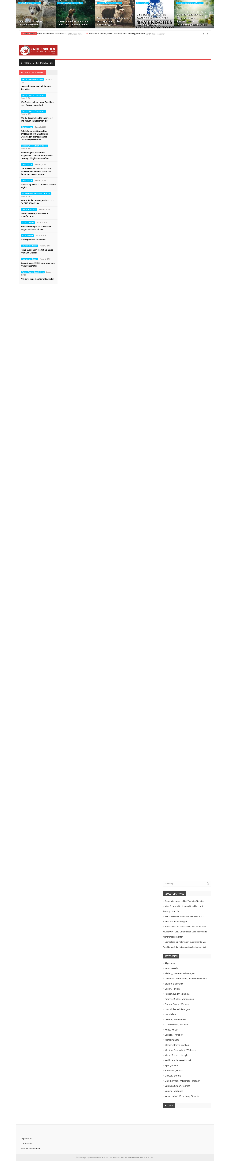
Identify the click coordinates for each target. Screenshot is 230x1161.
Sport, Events (171, 1065)
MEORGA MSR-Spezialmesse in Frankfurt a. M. (34, 215)
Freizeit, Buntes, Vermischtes (70, 3)
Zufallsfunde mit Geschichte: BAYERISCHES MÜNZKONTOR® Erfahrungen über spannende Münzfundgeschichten (152, 19)
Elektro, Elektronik (29, 209)
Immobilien (170, 1014)
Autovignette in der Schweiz (33, 239)
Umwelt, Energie (173, 1075)
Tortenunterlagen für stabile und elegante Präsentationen (36, 228)
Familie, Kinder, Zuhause (177, 994)
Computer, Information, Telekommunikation (186, 978)
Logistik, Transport (174, 1035)
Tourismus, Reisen (29, 246)
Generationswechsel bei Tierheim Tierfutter (30, 23)
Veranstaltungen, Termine (177, 1086)
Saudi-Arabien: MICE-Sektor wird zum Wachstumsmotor (38, 264)
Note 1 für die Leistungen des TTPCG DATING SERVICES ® (37, 202)
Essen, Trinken (28, 222)
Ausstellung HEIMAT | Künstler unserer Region (38, 186)
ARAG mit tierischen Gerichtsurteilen (37, 279)
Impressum (26, 1138)
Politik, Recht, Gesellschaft (33, 272)
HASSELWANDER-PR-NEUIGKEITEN (136, 1157)
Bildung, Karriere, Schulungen (180, 973)
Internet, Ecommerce (175, 1019)
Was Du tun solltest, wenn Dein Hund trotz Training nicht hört (73, 23)
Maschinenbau (172, 1040)
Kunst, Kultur (142, 3)
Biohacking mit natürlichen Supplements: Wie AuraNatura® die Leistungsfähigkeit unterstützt (191, 19)
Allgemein (170, 963)
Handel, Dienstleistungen (29, 3)
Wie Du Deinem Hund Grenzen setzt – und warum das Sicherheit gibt (112, 21)
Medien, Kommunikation (177, 1045)
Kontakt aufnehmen (31, 1148)
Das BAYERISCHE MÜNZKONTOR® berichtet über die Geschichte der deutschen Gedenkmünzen (36, 171)
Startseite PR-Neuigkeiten (37, 62)
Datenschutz (27, 1143)
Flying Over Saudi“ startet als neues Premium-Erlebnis (37, 251)
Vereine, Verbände (174, 1091)
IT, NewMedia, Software (176, 1024)
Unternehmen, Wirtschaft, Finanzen (36, 193)
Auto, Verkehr (27, 235)
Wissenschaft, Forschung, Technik (182, 1096)
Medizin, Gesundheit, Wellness (190, 3)
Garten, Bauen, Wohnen (177, 1004)
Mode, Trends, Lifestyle (176, 1055)
